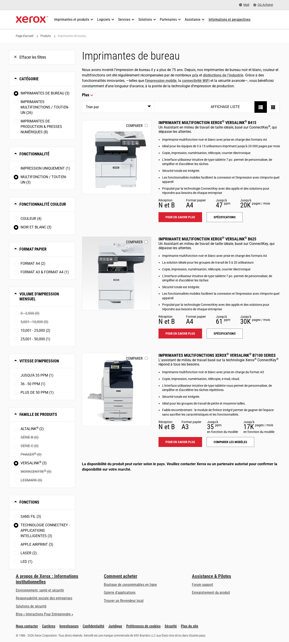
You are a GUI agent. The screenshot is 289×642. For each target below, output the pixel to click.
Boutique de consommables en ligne (130, 584)
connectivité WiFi (196, 80)
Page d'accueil (24, 36)
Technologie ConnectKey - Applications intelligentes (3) (45, 530)
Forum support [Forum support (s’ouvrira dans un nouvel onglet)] (202, 584)
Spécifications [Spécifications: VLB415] (225, 217)
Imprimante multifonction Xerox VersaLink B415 (207, 122)
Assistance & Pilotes (211, 576)
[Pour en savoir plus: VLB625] (116, 273)
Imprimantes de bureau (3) (45, 93)
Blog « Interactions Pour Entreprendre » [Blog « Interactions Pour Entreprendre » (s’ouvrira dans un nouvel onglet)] (44, 614)
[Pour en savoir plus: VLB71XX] (116, 390)
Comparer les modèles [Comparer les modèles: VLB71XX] (230, 442)
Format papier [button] (33, 249)
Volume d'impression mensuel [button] (39, 296)
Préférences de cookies (143, 626)
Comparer (134, 126)
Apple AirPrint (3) (37, 544)
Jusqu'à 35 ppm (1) (37, 375)
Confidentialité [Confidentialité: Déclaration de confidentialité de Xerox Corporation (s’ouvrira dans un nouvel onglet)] (93, 626)
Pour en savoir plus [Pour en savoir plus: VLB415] (180, 217)
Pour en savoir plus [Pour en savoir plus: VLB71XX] (180, 442)
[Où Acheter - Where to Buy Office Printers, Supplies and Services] (263, 4)
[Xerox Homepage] (32, 20)
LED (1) (27, 561)
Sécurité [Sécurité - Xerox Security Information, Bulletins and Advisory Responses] (171, 626)
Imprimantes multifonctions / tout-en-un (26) (45, 107)
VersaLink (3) (34, 462)
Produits (45, 36)
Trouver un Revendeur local (124, 600)
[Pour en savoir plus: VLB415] (116, 157)
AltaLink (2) (32, 428)
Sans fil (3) (31, 516)
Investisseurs (69, 626)
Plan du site (189, 626)
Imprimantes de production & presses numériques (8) (41, 126)
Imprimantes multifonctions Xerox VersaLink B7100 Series (217, 355)
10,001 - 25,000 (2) (35, 330)
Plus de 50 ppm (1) (37, 392)
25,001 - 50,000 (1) (35, 339)
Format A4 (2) (33, 263)
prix (195, 75)
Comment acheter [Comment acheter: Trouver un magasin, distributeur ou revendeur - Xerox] (120, 576)
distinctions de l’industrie (223, 75)
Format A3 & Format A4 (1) (45, 272)
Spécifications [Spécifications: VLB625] (225, 333)
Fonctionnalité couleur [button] (42, 204)
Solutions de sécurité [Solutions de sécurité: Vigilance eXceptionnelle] (31, 606)
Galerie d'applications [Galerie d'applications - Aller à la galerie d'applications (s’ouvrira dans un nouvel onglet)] (119, 592)
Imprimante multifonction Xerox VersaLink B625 (207, 239)
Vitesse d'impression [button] (39, 361)
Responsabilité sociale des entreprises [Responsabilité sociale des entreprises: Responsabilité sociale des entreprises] (44, 598)
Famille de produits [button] (38, 414)
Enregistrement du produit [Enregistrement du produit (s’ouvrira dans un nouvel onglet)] (211, 592)
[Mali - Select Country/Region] (244, 4)
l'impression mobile (161, 80)
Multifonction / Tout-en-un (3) (44, 179)
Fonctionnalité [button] (34, 154)
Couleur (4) (31, 218)
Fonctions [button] (29, 502)
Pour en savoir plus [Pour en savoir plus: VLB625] (180, 333)
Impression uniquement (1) (45, 168)
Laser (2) (29, 553)
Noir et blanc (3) (36, 227)
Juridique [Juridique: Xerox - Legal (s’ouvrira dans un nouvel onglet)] (115, 626)
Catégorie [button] (29, 78)
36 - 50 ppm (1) (33, 384)
